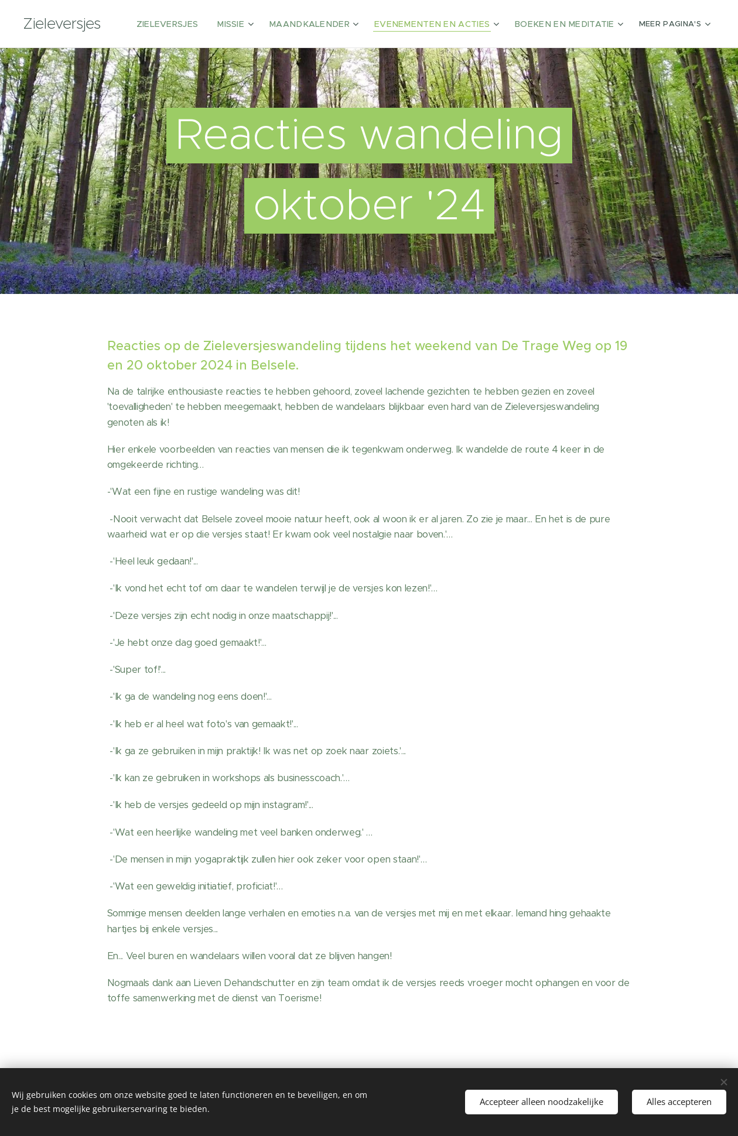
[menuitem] (206, 24)
